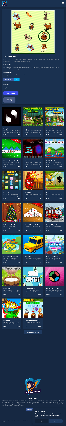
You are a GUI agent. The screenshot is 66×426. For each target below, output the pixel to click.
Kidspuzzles (22, 59)
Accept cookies (56, 421)
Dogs (16, 59)
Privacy (8, 420)
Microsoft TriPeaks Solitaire (11, 161)
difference (17, 61)
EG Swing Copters (30, 288)
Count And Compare (51, 129)
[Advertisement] (33, 354)
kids (55, 59)
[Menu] (63, 3)
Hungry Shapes (7, 193)
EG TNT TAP (28, 193)
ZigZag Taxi (28, 256)
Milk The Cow (7, 288)
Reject (41, 421)
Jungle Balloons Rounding (32, 320)
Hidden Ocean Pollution (52, 256)
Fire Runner (6, 320)
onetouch (50, 59)
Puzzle (5, 59)
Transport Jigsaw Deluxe (53, 224)
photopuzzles (25, 61)
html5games (41, 59)
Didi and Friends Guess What (11, 256)
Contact (18, 420)
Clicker (11, 59)
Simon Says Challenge (52, 288)
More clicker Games (33, 332)
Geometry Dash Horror (31, 161)
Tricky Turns (6, 129)
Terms (3, 420)
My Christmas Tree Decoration (11, 224)
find (59, 59)
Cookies (13, 420)
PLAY (4, 134)
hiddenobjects (7, 61)
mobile (30, 59)
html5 (35, 59)
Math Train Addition (51, 161)
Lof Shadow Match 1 (51, 193)
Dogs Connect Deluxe (30, 129)
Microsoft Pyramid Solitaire (32, 224)
